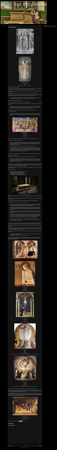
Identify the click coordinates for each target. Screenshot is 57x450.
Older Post (40, 445)
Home (25, 445)
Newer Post (10, 445)
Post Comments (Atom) (26, 447)
